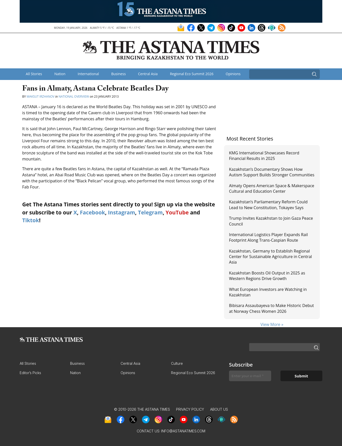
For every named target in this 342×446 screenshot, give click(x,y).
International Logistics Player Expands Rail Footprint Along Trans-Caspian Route (268, 237)
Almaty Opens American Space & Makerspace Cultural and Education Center (271, 188)
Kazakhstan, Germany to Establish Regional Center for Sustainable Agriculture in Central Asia (270, 256)
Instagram (121, 212)
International (88, 73)
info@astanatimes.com (183, 431)
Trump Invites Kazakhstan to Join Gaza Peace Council (271, 221)
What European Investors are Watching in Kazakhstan (268, 292)
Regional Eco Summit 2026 (192, 73)
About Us (219, 409)
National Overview (74, 96)
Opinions (233, 73)
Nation (59, 73)
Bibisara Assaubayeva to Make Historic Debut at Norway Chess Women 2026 (271, 308)
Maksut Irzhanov (40, 96)
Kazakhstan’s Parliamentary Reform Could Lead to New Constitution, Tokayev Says (268, 204)
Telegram (150, 212)
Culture (177, 363)
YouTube (177, 212)
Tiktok (30, 220)
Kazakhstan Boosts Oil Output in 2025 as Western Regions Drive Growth (267, 275)
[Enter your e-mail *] (250, 376)
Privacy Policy (190, 409)
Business (118, 73)
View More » (272, 324)
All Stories (34, 73)
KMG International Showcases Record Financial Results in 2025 (264, 155)
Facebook (92, 212)
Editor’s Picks (30, 373)
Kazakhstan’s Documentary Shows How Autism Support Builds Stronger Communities (271, 172)
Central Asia (148, 73)
